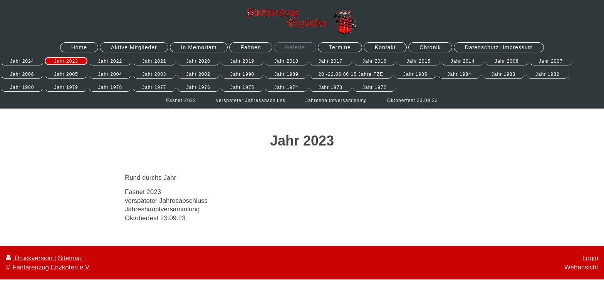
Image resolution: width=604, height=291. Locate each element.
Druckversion (30, 258)
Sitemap (70, 258)
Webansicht (581, 267)
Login (590, 258)
